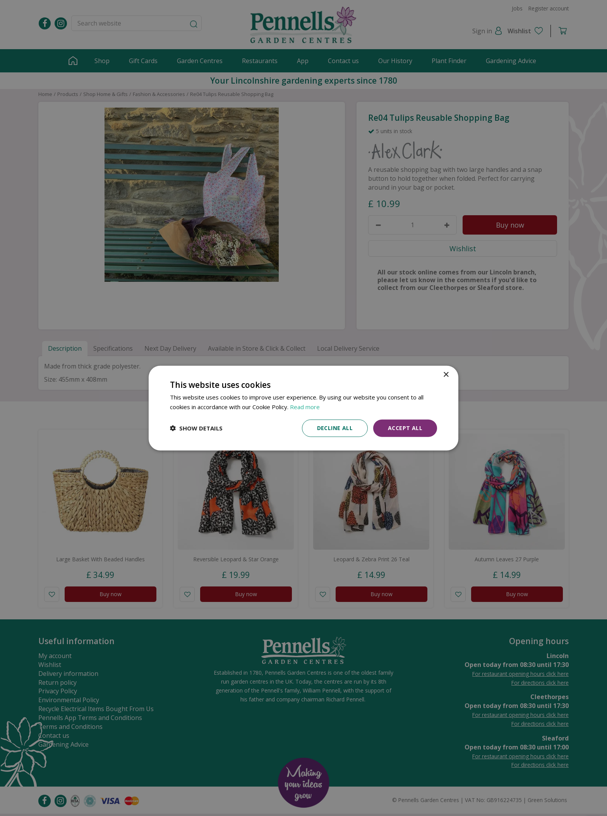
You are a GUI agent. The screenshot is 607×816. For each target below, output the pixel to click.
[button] (196, 428)
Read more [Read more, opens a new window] (305, 407)
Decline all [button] (335, 428)
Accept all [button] (405, 428)
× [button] (446, 375)
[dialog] (303, 408)
